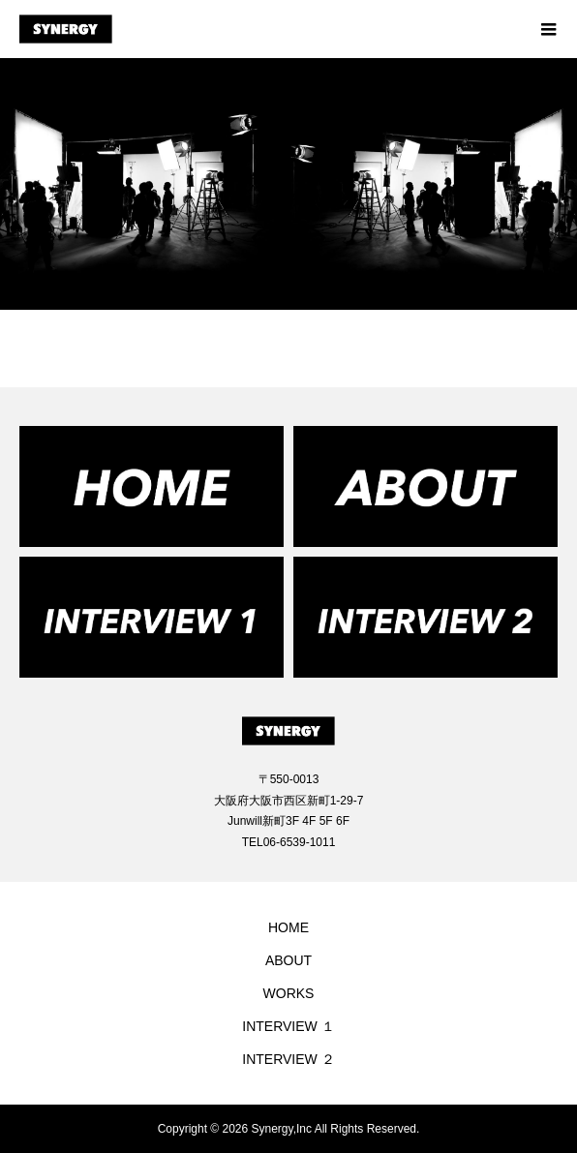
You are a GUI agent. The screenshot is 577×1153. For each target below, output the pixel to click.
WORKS (289, 993)
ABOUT (288, 960)
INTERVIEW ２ (288, 1059)
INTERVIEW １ (288, 1026)
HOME (288, 927)
